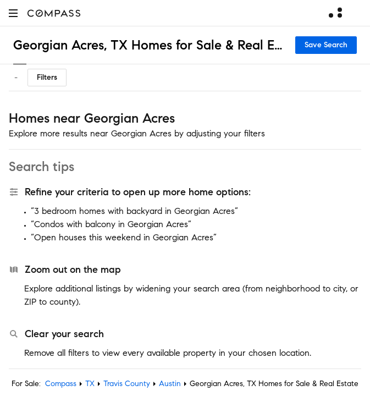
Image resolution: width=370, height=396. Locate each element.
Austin (170, 383)
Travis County (126, 383)
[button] (13, 13)
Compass (60, 383)
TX (90, 383)
